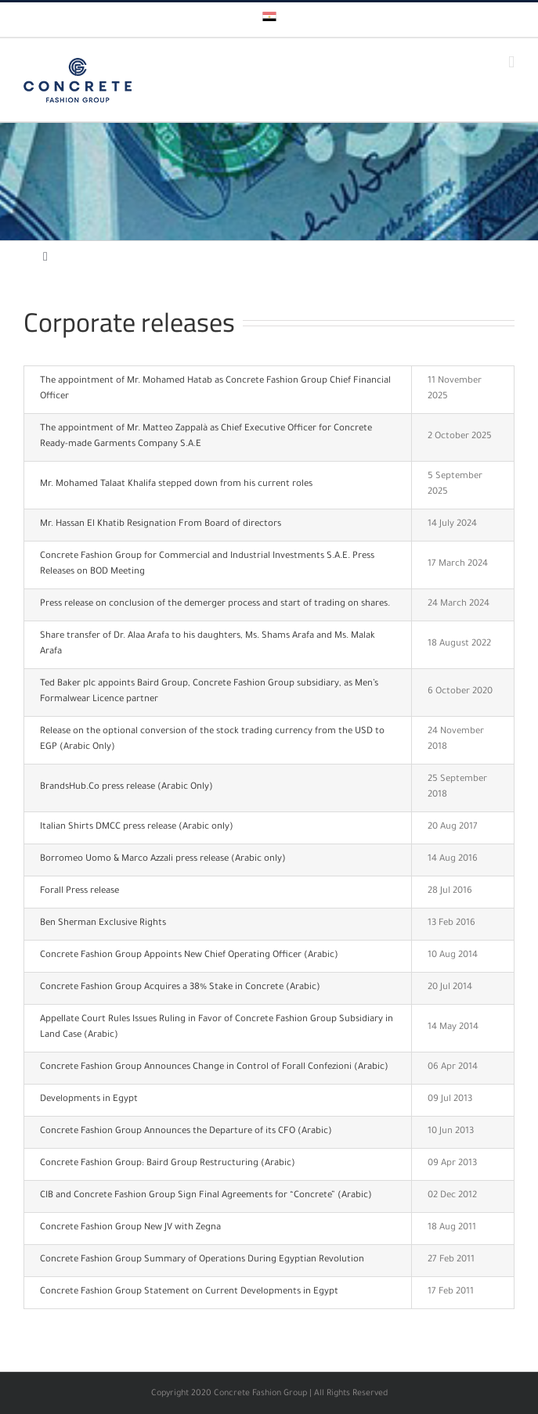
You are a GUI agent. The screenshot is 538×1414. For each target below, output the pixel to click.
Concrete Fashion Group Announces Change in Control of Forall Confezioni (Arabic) (214, 1068)
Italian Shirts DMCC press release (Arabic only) (136, 827)
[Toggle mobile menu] (511, 62)
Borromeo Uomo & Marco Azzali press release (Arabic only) (163, 860)
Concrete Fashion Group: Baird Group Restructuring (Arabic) (167, 1164)
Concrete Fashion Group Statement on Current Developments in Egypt (189, 1292)
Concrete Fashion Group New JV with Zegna (130, 1228)
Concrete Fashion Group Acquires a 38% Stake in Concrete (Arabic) (180, 988)
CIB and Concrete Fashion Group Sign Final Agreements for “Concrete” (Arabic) (206, 1196)
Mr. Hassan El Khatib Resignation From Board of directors (160, 525)
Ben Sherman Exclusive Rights (103, 924)
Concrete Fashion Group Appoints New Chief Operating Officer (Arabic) (189, 956)
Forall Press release (79, 892)
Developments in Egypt (89, 1100)
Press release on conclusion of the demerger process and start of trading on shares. (215, 604)
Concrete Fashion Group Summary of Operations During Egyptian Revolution (202, 1260)
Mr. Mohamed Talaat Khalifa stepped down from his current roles (176, 485)
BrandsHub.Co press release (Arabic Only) (126, 788)
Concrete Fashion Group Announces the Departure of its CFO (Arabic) (186, 1132)
